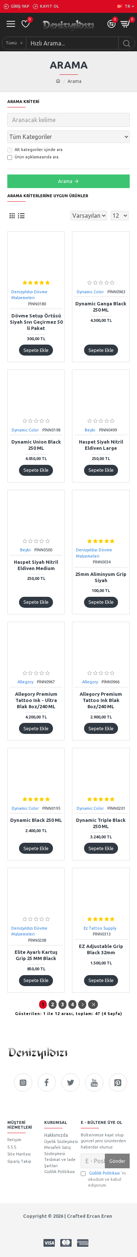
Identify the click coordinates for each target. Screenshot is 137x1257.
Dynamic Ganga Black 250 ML (100, 306)
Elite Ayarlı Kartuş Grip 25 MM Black (36, 955)
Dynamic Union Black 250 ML (36, 445)
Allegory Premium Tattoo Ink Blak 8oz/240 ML (101, 700)
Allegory (25, 682)
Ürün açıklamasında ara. (33, 157)
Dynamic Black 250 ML (36, 820)
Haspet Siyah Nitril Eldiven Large (101, 445)
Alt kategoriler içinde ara (34, 149)
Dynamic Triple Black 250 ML (101, 823)
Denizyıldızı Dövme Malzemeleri (29, 295)
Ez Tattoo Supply (100, 928)
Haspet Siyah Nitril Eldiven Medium (36, 565)
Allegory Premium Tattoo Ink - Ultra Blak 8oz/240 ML (36, 700)
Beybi (90, 430)
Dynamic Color (90, 292)
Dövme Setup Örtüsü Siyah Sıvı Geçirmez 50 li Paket (36, 322)
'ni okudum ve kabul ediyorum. (103, 1178)
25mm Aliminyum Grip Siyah (100, 577)
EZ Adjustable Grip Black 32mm (101, 949)
